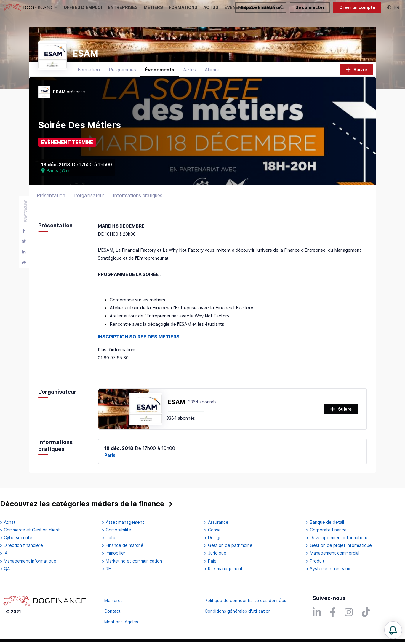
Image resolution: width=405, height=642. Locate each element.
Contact (112, 611)
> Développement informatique (337, 537)
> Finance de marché (122, 545)
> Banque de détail (325, 522)
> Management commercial (332, 553)
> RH (106, 568)
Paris (110, 455)
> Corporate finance (326, 530)
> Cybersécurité (16, 537)
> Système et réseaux (328, 568)
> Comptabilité (116, 530)
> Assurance (216, 522)
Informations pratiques (137, 195)
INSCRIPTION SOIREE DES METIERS (139, 337)
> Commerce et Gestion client (30, 530)
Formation (89, 70)
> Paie (210, 561)
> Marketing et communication (132, 561)
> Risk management (223, 568)
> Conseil (213, 530)
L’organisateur (89, 195)
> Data (108, 537)
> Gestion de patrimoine (228, 545)
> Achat (7, 522)
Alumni (212, 70)
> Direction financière (21, 545)
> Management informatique (28, 561)
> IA (3, 553)
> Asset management (123, 522)
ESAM (176, 401)
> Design (213, 537)
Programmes (122, 70)
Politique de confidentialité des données (245, 600)
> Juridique (215, 553)
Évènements (159, 70)
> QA (5, 568)
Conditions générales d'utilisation (238, 611)
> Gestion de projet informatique (339, 545)
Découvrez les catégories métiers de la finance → (86, 503)
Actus (189, 70)
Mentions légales (121, 621)
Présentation (51, 195)
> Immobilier (113, 553)
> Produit (315, 561)
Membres (113, 600)
